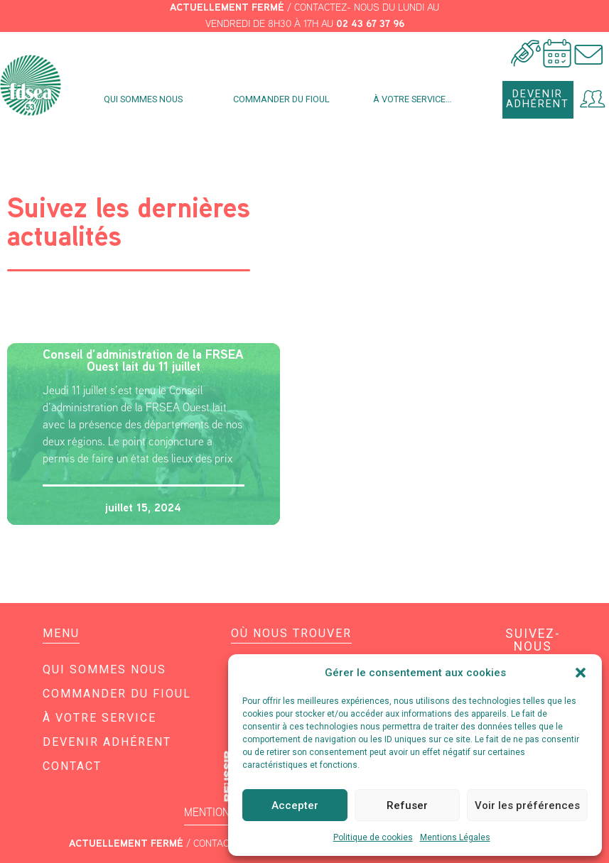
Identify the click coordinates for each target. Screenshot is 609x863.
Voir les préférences (527, 805)
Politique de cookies (373, 837)
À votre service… (416, 99)
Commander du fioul (281, 99)
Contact (72, 766)
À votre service (99, 717)
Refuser (407, 805)
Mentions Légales (455, 837)
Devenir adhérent (107, 742)
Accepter (294, 805)
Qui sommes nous (147, 99)
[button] (580, 673)
